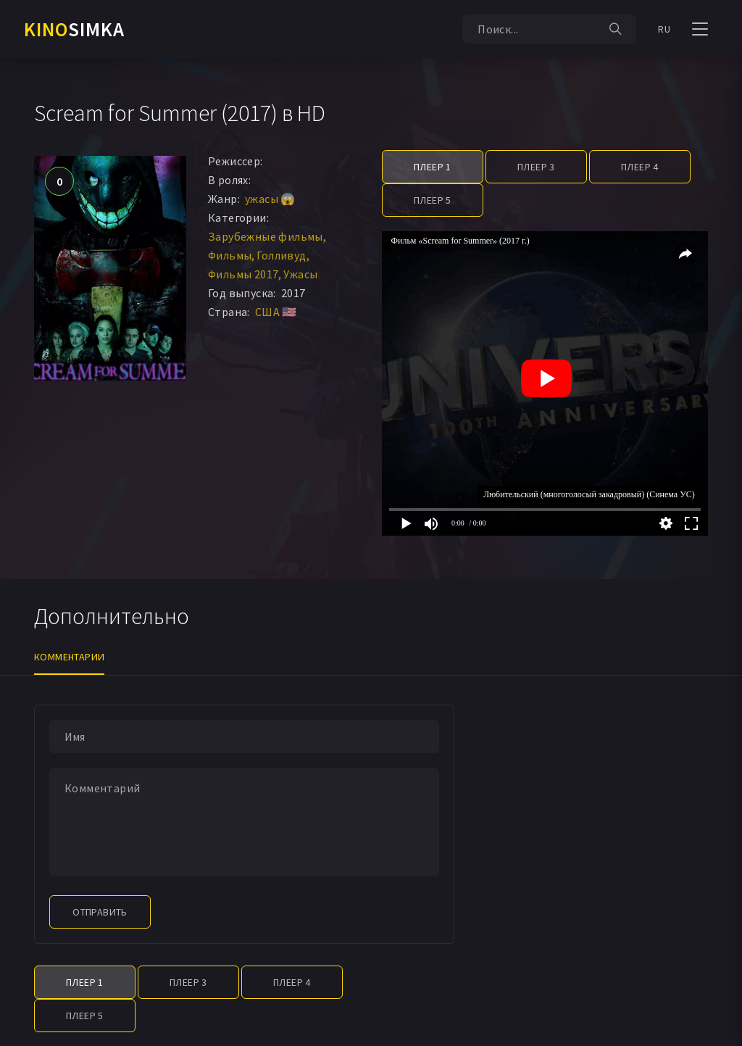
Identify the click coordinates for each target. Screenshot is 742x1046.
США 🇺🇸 (276, 311)
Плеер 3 (536, 166)
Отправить (100, 911)
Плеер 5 (432, 200)
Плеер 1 (432, 166)
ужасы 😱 (270, 198)
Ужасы (300, 274)
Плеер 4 (640, 166)
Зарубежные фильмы (265, 236)
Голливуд (281, 255)
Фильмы (229, 255)
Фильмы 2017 (243, 274)
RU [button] (664, 29)
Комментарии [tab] (69, 656)
